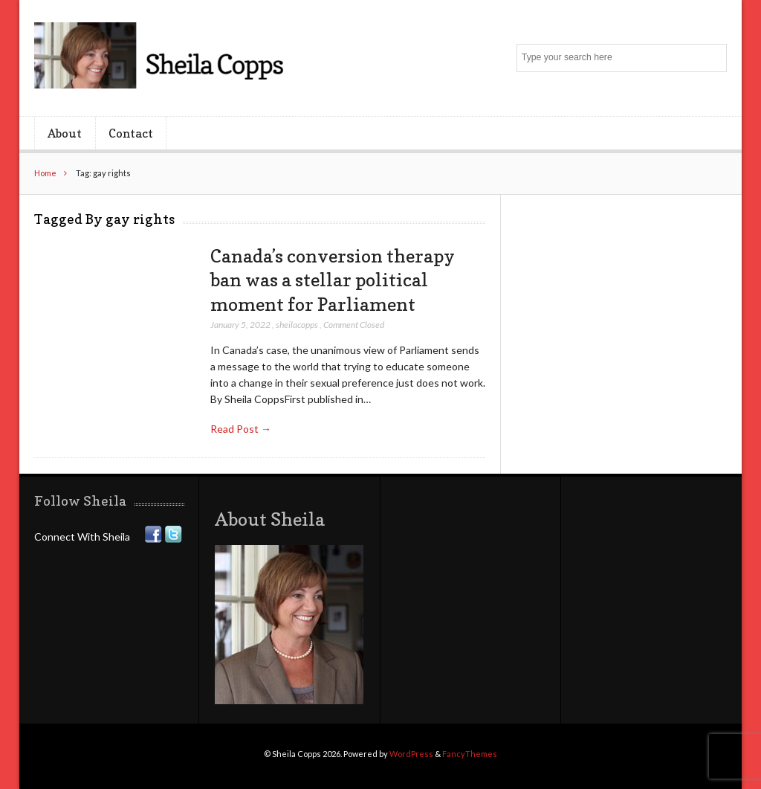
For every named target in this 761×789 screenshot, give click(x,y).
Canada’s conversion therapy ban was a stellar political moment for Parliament (332, 280)
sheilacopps (297, 324)
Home (45, 173)
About (65, 133)
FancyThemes (469, 754)
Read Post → (240, 428)
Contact (131, 133)
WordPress (411, 754)
